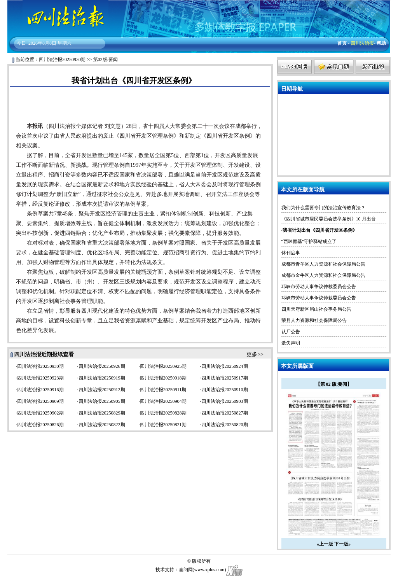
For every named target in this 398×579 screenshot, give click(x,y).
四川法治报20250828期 (163, 413)
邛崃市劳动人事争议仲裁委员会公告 (318, 286)
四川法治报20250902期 (40, 413)
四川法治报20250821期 (163, 424)
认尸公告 (290, 331)
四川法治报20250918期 (163, 378)
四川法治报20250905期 (102, 401)
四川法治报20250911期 (163, 389)
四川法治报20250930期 (62, 59)
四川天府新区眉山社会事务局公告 (316, 309)
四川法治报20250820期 (224, 424)
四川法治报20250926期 (102, 366)
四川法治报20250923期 (40, 378)
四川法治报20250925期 (163, 366)
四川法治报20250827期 (224, 413)
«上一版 (325, 544)
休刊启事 (290, 252)
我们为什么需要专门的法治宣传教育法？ (323, 207)
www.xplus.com (209, 569)
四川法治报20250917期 (224, 378)
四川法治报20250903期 (224, 401)
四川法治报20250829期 (102, 413)
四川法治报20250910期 (224, 389)
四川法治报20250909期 (40, 401)
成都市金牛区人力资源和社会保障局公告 (323, 275)
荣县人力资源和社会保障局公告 (314, 320)
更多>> (255, 354)
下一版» (342, 544)
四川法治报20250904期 (163, 401)
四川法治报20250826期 (40, 424)
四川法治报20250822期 (102, 424)
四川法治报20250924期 (224, 366)
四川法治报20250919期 (102, 378)
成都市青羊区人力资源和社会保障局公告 (323, 264)
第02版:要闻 (105, 59)
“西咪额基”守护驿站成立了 (309, 241)
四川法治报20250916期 (40, 389)
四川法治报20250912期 (102, 389)
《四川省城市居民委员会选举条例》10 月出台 (328, 219)
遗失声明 (290, 343)
